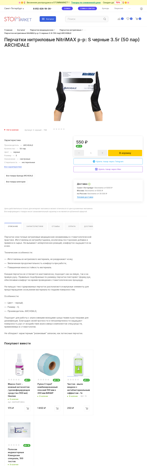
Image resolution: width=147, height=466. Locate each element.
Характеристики (35, 226)
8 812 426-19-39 (42, 8)
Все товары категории (15, 182)
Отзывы (56, 226)
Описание (13, 226)
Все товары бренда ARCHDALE (19, 176)
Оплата (72, 226)
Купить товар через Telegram (108, 161)
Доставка (89, 226)
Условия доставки (85, 197)
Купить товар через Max (108, 169)
